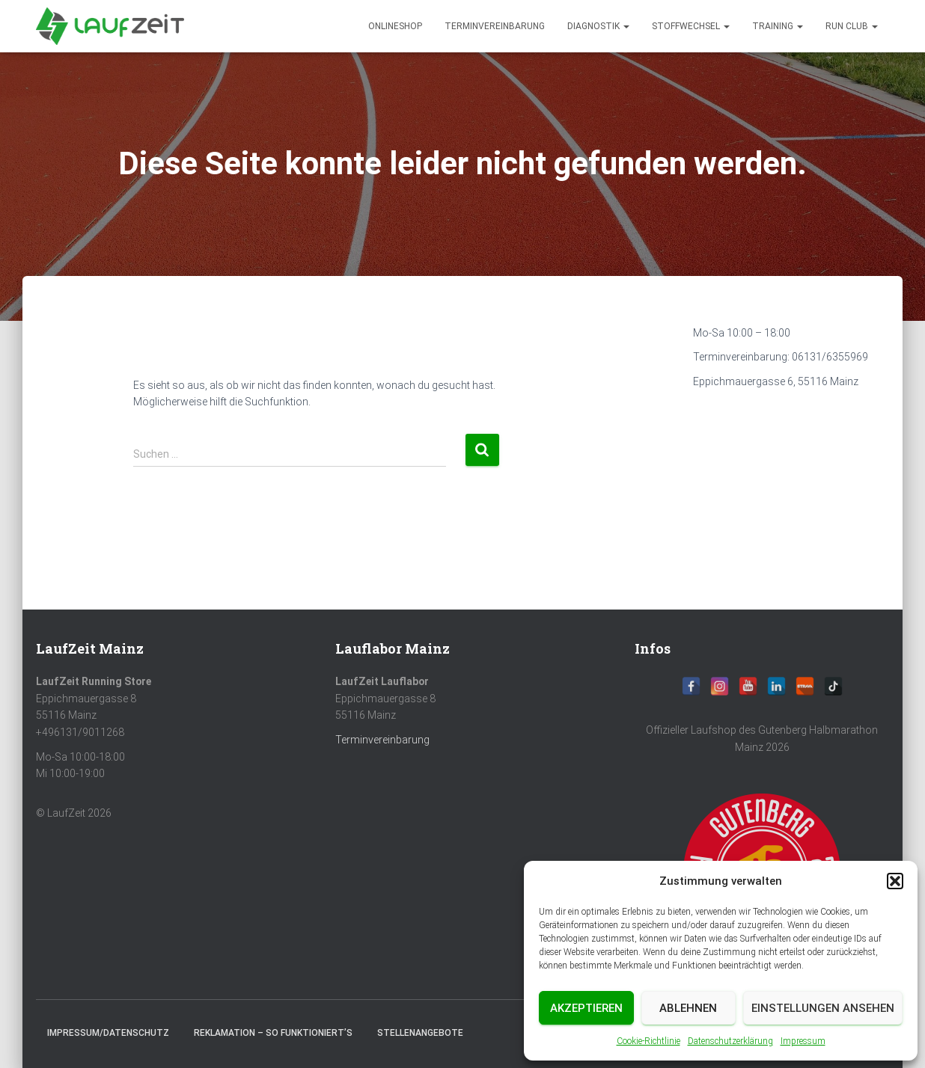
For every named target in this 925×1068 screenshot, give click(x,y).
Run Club (851, 26)
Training (777, 26)
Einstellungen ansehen (822, 1008)
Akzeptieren (586, 1008)
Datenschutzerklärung (730, 1041)
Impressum (803, 1041)
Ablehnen (688, 1008)
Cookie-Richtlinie (648, 1041)
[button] (895, 881)
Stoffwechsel (691, 26)
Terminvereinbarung (495, 26)
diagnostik (598, 26)
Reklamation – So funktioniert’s (273, 1033)
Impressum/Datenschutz (108, 1033)
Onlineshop (395, 26)
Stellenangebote (420, 1033)
